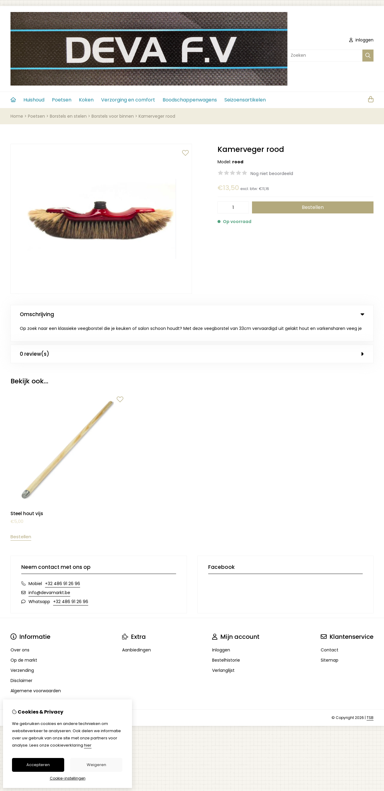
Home (16, 116)
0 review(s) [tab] (192, 336)
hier (88, 745)
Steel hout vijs (26, 496)
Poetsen (61, 99)
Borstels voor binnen (113, 116)
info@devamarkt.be (49, 575)
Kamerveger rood (157, 116)
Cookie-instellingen (68, 778)
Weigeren (96, 765)
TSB (370, 699)
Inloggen (221, 632)
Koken (86, 99)
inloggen (361, 40)
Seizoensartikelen (245, 99)
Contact (329, 632)
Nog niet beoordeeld (271, 174)
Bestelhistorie (226, 642)
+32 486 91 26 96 (62, 566)
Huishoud (33, 99)
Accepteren (38, 765)
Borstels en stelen (68, 116)
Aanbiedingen (136, 632)
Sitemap (329, 642)
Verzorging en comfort (128, 99)
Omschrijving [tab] (192, 314)
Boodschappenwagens (190, 99)
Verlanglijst (223, 653)
